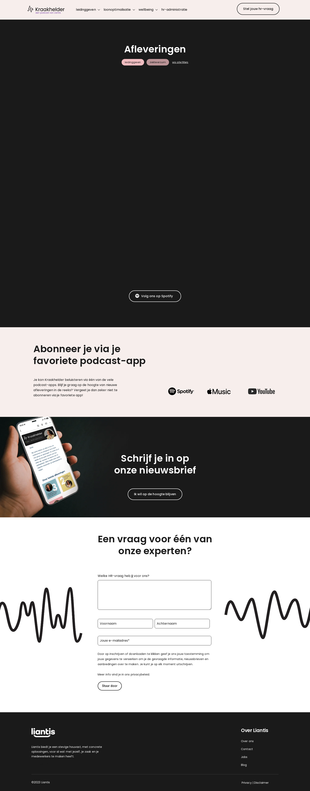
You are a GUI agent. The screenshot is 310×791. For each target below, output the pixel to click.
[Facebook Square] (34, 765)
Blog (244, 765)
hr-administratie (174, 9)
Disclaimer (261, 783)
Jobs (244, 757)
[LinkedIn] (48, 765)
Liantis (36, 747)
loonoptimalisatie (117, 9)
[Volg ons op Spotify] (155, 296)
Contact (247, 749)
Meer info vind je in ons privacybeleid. (124, 674)
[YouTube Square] (55, 765)
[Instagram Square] (41, 765)
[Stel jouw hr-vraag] (258, 9)
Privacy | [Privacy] (247, 783)
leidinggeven (86, 9)
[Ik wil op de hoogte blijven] (155, 494)
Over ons (247, 741)
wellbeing (146, 9)
